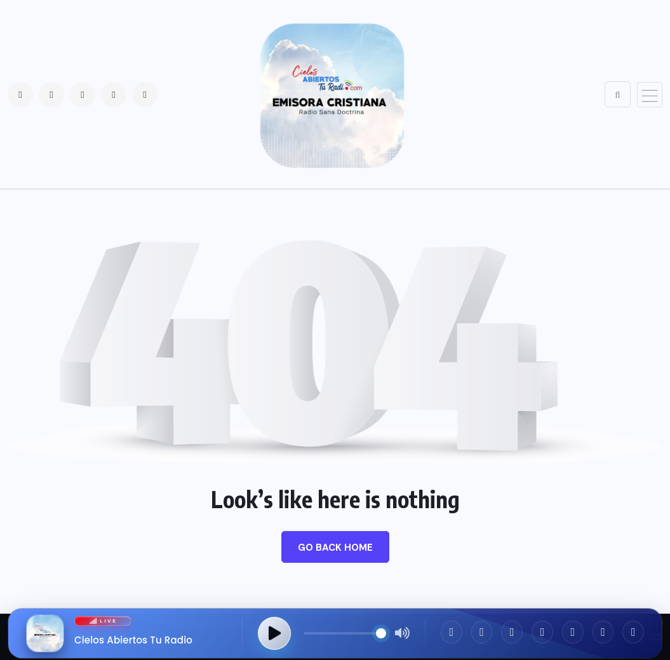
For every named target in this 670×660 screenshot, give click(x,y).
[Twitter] (512, 632)
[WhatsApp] (542, 632)
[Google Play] (633, 632)
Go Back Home (335, 547)
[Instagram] (482, 632)
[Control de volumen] (345, 633)
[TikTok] (573, 632)
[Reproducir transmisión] (274, 633)
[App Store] (603, 632)
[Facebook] (451, 632)
